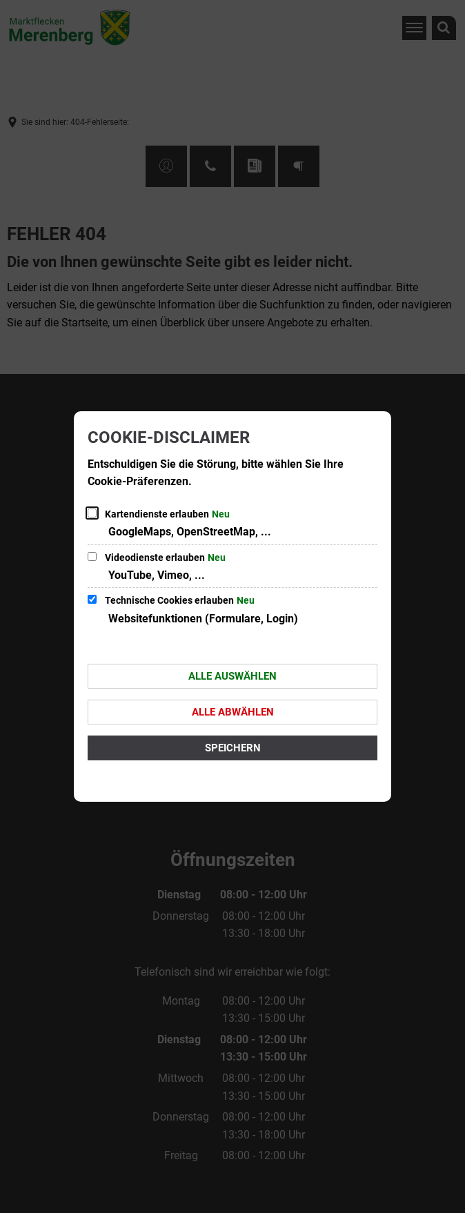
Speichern (233, 748)
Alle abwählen (233, 712)
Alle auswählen (232, 676)
